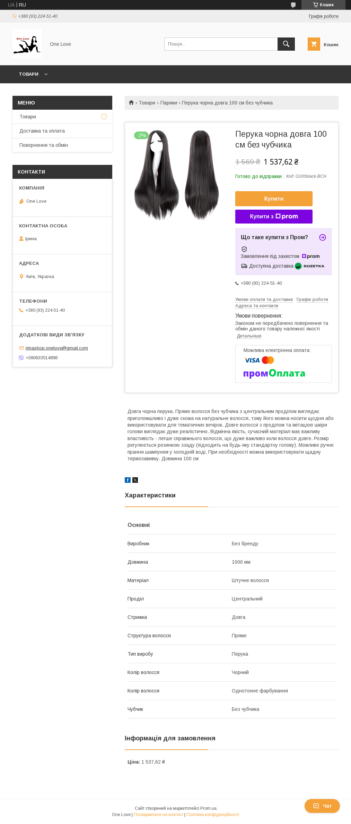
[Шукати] (286, 44)
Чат (322, 806)
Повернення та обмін (43, 145)
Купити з (274, 216)
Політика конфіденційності (212, 814)
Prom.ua (208, 808)
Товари (28, 74)
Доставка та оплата (42, 131)
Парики (168, 103)
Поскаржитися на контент (158, 814)
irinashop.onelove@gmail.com (57, 348)
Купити (274, 199)
